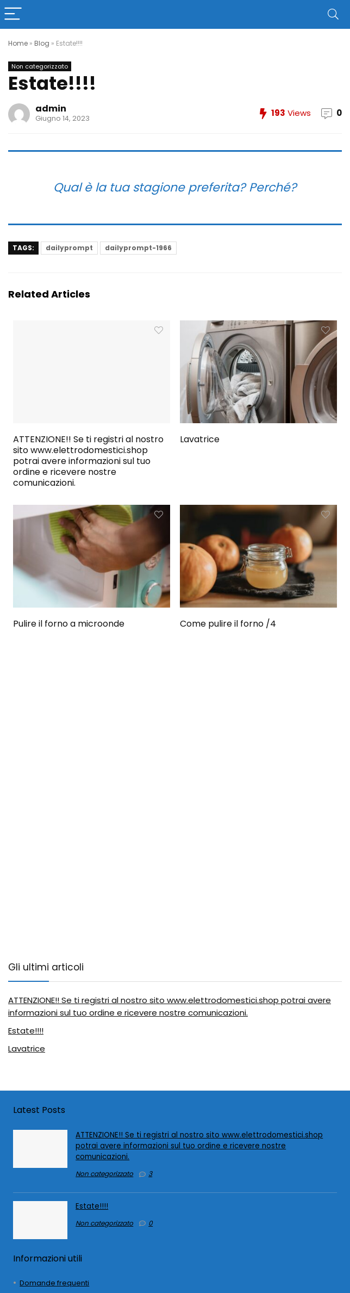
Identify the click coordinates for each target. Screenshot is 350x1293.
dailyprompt (69, 247)
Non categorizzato (39, 66)
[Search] (333, 14)
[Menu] (13, 14)
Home (18, 43)
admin (50, 108)
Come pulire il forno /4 (228, 623)
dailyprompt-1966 (138, 247)
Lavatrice (200, 439)
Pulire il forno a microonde (68, 623)
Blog (41, 43)
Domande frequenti (54, 1283)
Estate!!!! (25, 1030)
